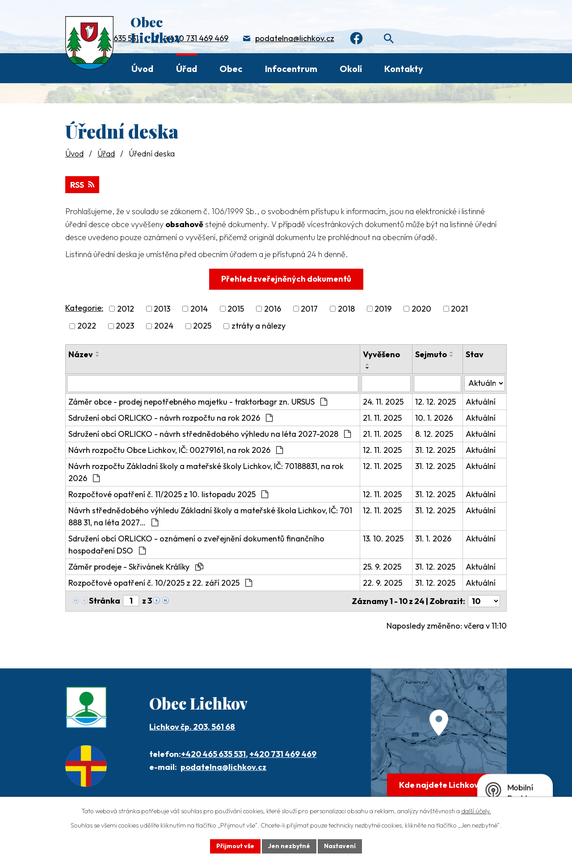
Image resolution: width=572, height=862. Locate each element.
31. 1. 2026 (433, 538)
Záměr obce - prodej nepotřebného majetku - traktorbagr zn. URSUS (197, 402)
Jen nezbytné (289, 846)
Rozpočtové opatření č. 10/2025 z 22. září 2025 (160, 583)
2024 (163, 326)
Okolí (351, 68)
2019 (382, 309)
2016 (272, 309)
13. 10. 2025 (383, 538)
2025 (202, 326)
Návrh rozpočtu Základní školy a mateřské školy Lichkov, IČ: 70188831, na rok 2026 (206, 472)
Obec (230, 68)
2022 (86, 326)
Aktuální (481, 402)
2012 (125, 309)
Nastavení (340, 846)
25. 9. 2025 (382, 567)
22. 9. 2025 (382, 583)
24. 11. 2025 (383, 402)
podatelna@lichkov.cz (294, 38)
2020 (421, 309)
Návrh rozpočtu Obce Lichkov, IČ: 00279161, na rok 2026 (175, 450)
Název (80, 354)
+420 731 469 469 (196, 38)
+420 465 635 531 (213, 754)
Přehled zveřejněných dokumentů (286, 279)
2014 (199, 309)
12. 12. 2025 (435, 402)
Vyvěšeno (381, 354)
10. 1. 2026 (434, 418)
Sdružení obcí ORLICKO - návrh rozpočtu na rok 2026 (170, 418)
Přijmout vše (235, 846)
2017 (309, 309)
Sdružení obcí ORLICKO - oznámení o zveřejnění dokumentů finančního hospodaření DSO (196, 544)
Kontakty (403, 68)
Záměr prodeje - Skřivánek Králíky (135, 567)
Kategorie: (84, 308)
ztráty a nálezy (258, 326)
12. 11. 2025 (382, 450)
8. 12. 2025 (434, 434)
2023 (125, 326)
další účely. (476, 811)
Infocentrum (291, 68)
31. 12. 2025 (435, 450)
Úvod (142, 68)
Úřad (186, 68)
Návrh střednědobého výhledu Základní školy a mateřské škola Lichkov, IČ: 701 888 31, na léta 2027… (210, 516)
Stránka (104, 601)
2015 (235, 309)
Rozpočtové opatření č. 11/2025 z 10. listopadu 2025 (168, 494)
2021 (459, 309)
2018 (346, 309)
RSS (82, 185)
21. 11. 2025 (382, 418)
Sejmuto (431, 354)
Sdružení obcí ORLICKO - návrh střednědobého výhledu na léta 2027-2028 (209, 434)
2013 (162, 309)
